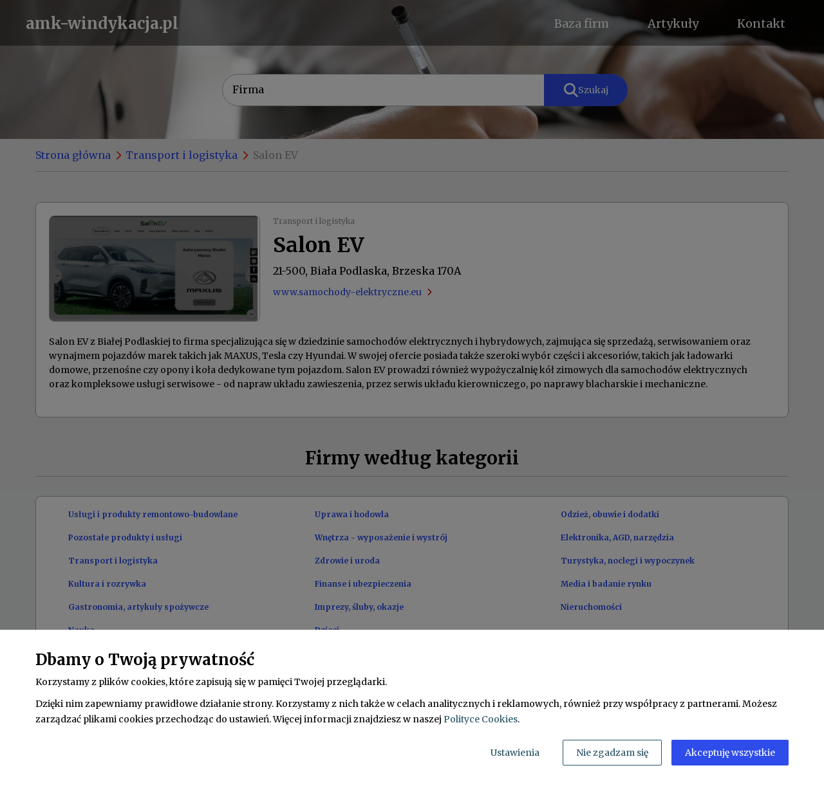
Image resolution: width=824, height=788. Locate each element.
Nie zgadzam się (612, 752)
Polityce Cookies (481, 719)
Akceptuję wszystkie (730, 752)
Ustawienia (515, 752)
